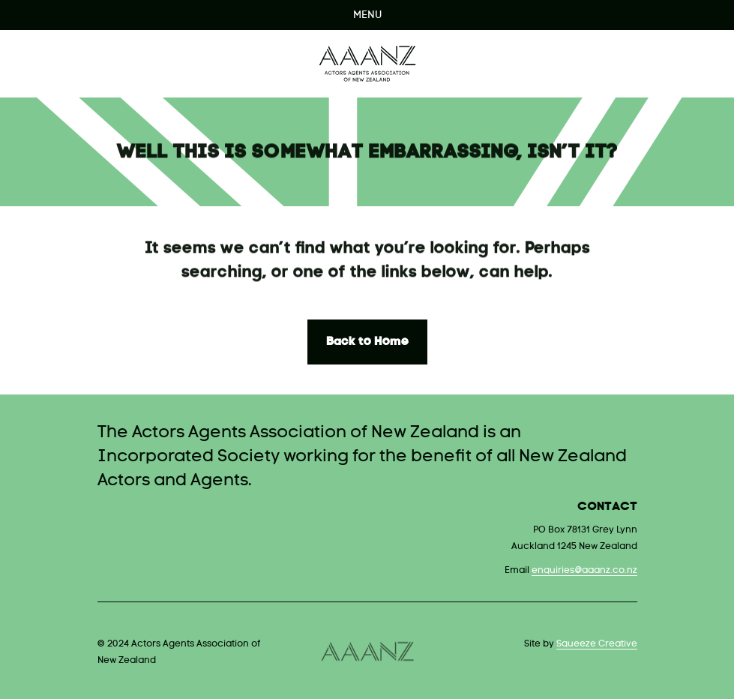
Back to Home (367, 342)
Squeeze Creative (596, 644)
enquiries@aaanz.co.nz (584, 570)
